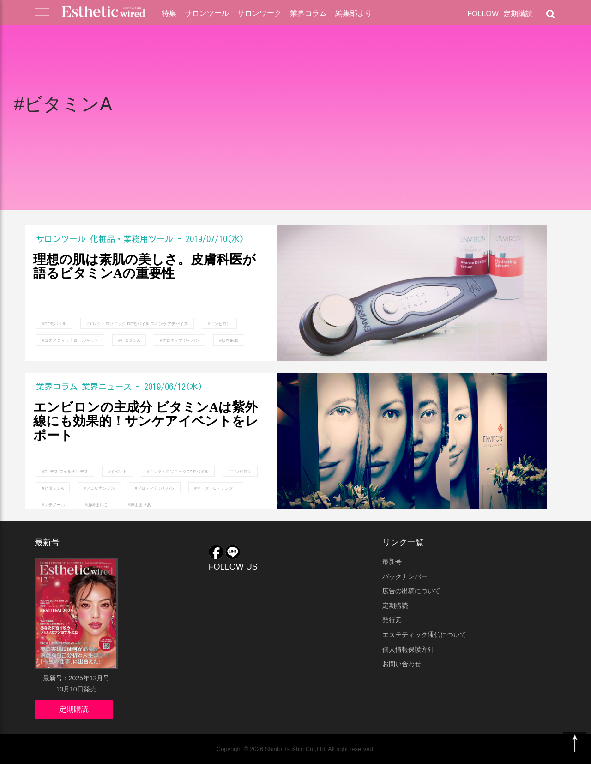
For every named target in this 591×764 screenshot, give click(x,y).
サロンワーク (259, 13)
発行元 (392, 620)
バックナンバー (405, 576)
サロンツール (207, 13)
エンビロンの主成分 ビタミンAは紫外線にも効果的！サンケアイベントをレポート (146, 421)
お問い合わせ (401, 663)
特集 (169, 13)
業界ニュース (107, 386)
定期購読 (518, 14)
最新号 (392, 561)
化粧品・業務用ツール (131, 239)
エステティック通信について (424, 634)
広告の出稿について (411, 590)
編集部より (353, 13)
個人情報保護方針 (408, 649)
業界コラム (308, 13)
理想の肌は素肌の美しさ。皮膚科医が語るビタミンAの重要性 (144, 267)
